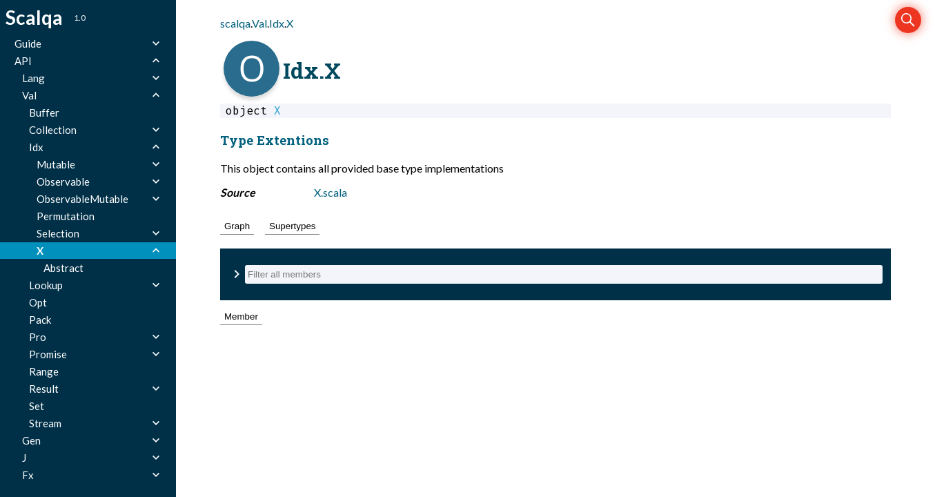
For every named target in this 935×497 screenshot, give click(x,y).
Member (241, 316)
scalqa (235, 23)
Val (259, 23)
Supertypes (292, 226)
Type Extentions (274, 139)
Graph (237, 226)
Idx (276, 23)
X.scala (330, 192)
